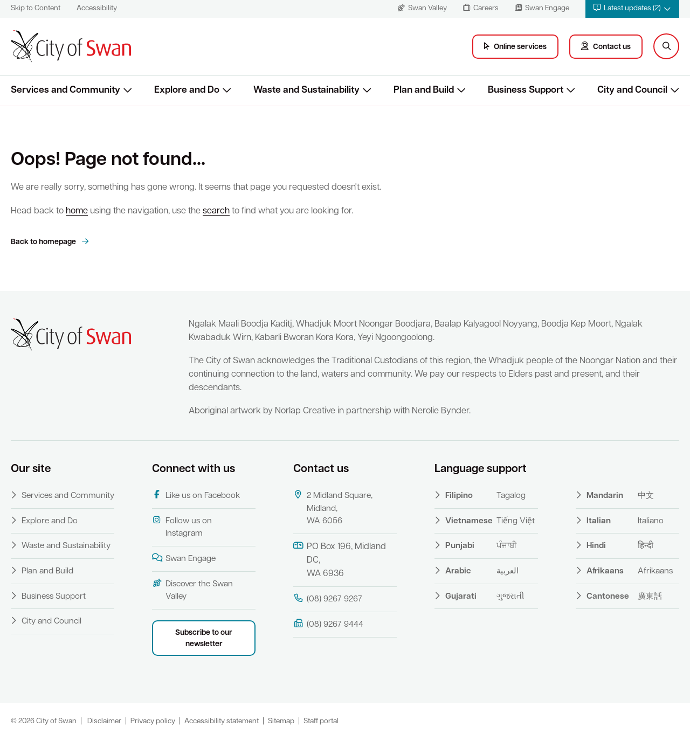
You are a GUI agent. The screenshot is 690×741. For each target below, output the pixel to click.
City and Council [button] (632, 90)
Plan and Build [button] (424, 90)
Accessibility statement (221, 721)
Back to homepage (44, 242)
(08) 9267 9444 (328, 624)
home (77, 211)
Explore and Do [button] (186, 90)
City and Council (51, 621)
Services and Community (68, 495)
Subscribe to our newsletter (203, 638)
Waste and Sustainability (66, 546)
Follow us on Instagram (182, 527)
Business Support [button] (525, 90)
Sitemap (281, 721)
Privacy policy (152, 721)
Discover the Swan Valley (192, 590)
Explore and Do (50, 521)
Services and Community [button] (65, 90)
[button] (632, 9)
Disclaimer (104, 721)
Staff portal (321, 721)
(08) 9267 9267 (327, 599)
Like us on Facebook (196, 495)
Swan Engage (184, 558)
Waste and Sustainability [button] (306, 90)
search (216, 211)
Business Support (54, 596)
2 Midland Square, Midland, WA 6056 (332, 507)
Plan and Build (47, 571)
